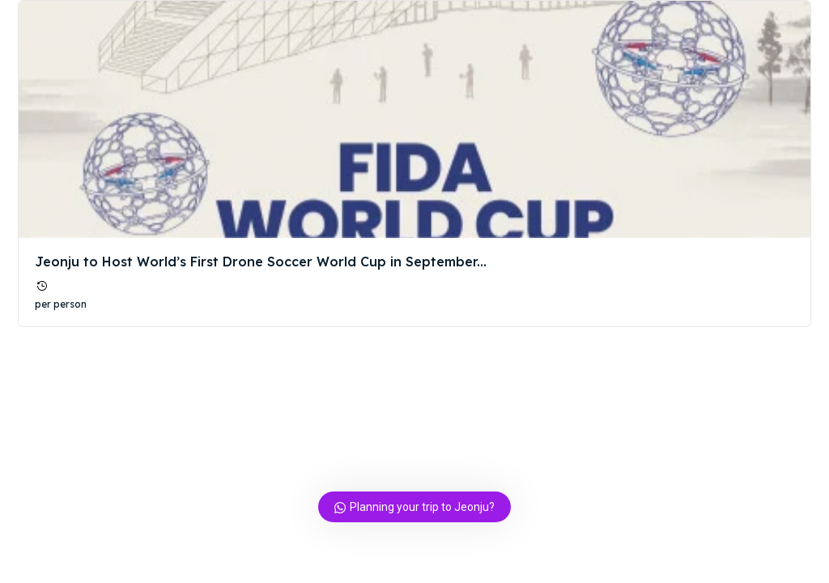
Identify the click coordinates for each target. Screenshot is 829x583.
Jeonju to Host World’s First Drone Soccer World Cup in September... (261, 261)
